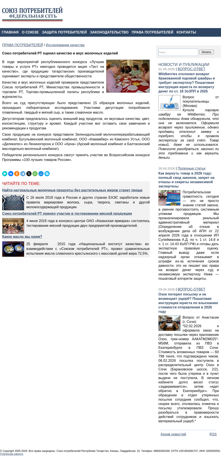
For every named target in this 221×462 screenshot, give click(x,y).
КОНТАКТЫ (186, 32)
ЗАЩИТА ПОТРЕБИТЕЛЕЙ (64, 32)
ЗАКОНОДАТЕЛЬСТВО (109, 32)
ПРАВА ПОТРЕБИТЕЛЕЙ (153, 32)
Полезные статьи (191, 168)
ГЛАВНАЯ (10, 32)
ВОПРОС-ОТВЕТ (191, 69)
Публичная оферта (11, 454)
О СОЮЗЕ (30, 32)
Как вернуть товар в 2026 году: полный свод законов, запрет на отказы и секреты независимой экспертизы (186, 179)
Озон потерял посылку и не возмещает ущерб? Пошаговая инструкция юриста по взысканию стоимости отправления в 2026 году (188, 302)
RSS (213, 434)
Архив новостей (173, 434)
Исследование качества (65, 45)
